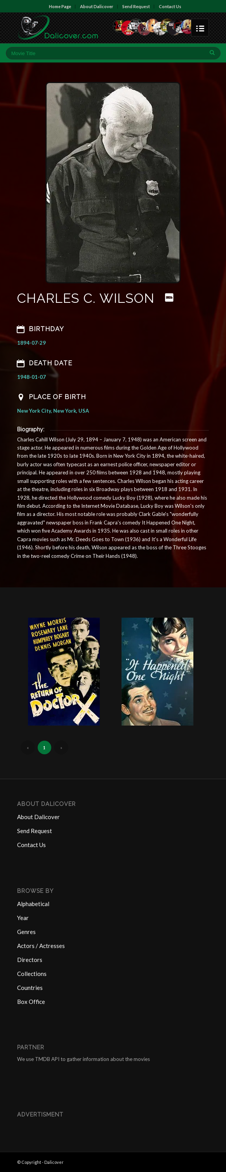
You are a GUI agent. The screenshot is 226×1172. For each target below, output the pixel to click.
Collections (32, 973)
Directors (29, 959)
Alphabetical (33, 903)
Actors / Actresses (41, 945)
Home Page (60, 6)
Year (23, 917)
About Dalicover (96, 6)
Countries (30, 987)
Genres (26, 931)
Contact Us (170, 6)
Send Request (136, 6)
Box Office (31, 1001)
